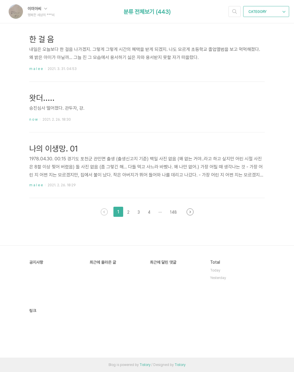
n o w (33, 119)
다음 (190, 211)
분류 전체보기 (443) (147, 11)
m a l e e (36, 69)
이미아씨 (37, 8)
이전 (104, 211)
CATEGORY (266, 12)
